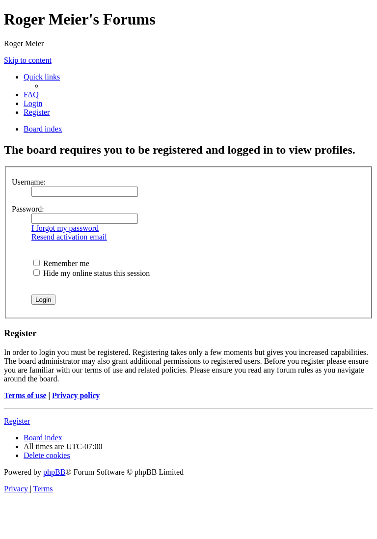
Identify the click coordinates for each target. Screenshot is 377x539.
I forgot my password (65, 228)
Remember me (61, 263)
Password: (28, 209)
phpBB (54, 472)
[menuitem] (31, 94)
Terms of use (25, 395)
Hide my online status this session (91, 273)
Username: (29, 182)
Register (17, 421)
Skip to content (28, 60)
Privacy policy (76, 395)
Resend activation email (69, 237)
